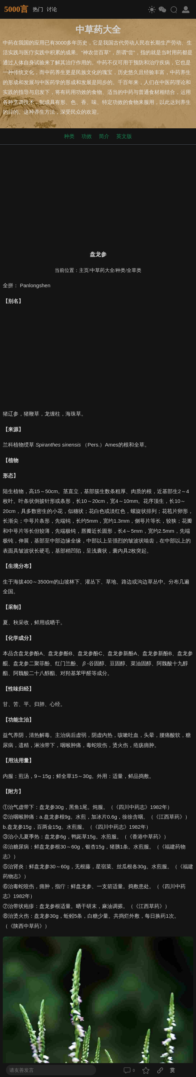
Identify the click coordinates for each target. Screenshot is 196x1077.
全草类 (134, 270)
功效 (86, 136)
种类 (69, 136)
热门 (38, 9)
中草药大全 (102, 270)
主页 (84, 270)
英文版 (124, 136)
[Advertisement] (98, 196)
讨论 (52, 9)
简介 (104, 136)
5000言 (16, 9)
